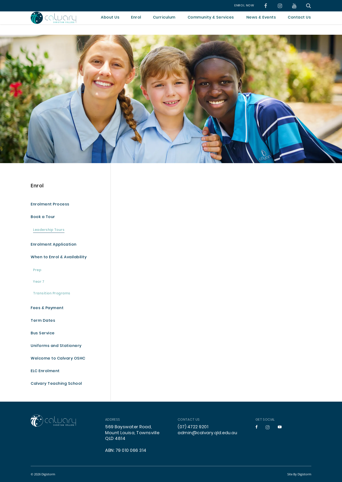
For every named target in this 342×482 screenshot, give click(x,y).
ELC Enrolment (45, 371)
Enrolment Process (50, 204)
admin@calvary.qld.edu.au (207, 433)
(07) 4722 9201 (193, 427)
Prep (37, 270)
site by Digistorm (299, 474)
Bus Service (43, 333)
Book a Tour (43, 217)
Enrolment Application (54, 244)
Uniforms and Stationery (56, 346)
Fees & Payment (47, 308)
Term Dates (43, 320)
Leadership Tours (48, 230)
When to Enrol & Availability (59, 257)
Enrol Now (244, 5)
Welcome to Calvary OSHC (58, 358)
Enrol (37, 186)
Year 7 (38, 282)
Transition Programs (51, 293)
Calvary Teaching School (56, 383)
